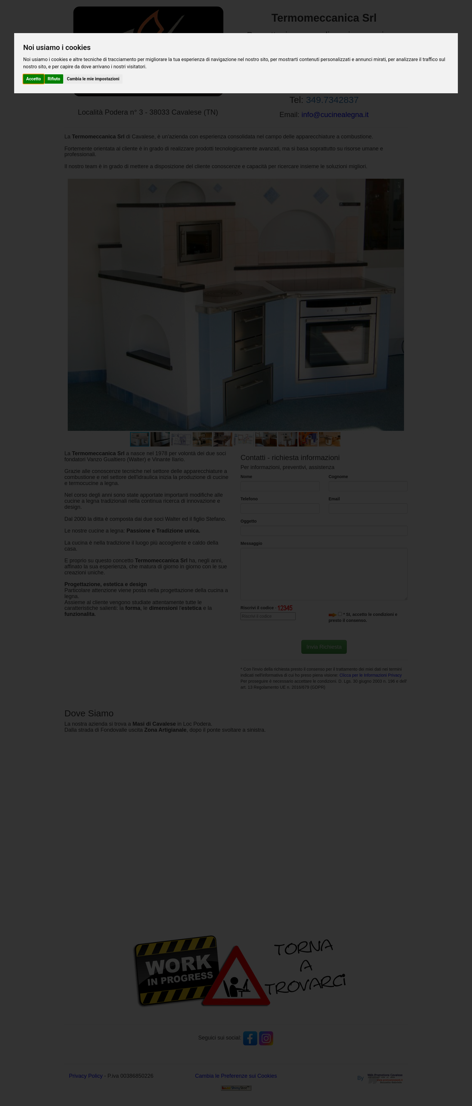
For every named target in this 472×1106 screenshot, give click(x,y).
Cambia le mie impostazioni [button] (93, 78)
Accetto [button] (33, 78)
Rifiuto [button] (54, 78)
